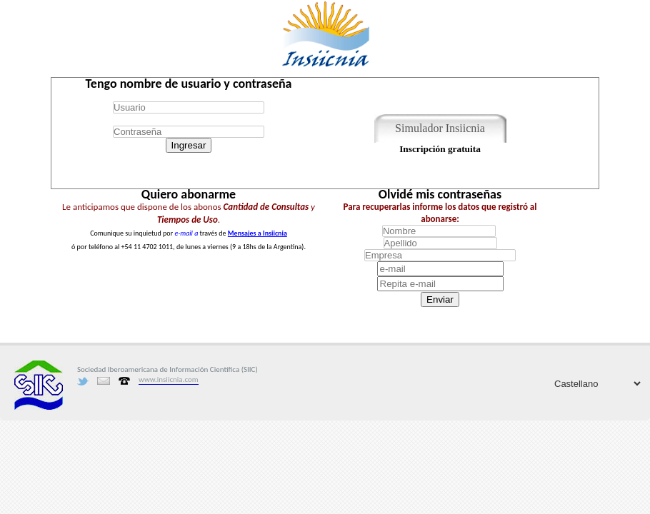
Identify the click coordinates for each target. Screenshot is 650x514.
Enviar (440, 299)
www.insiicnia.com (169, 379)
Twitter (83, 381)
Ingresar (188, 145)
